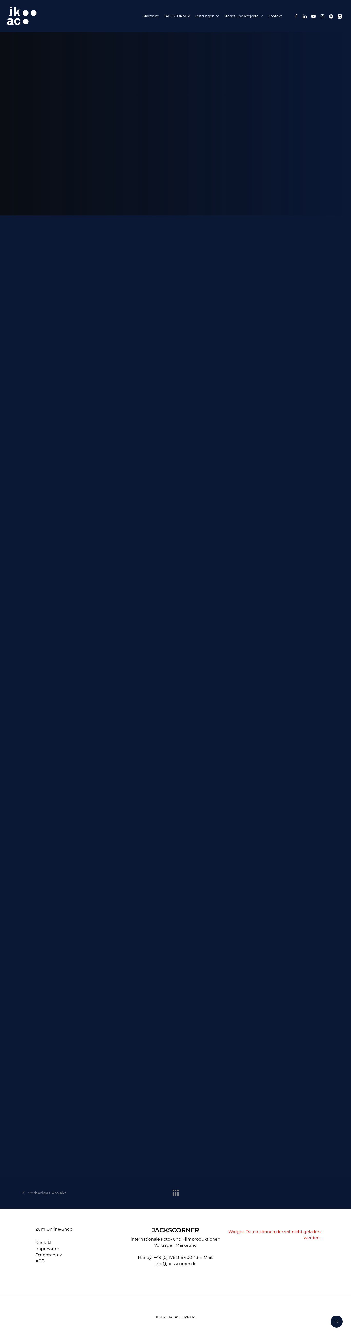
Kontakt (43, 1242)
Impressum (47, 1248)
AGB (40, 1260)
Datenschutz (48, 1254)
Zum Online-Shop (53, 1229)
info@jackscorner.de (176, 1263)
